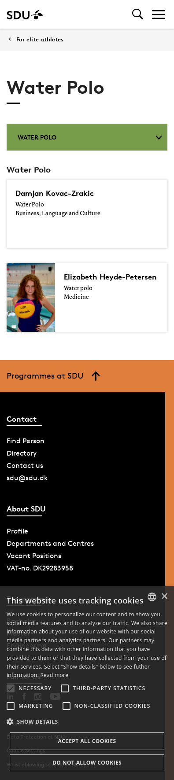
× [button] (164, 596)
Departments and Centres (50, 543)
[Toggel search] (137, 14)
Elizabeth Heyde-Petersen (110, 276)
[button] (10, 688)
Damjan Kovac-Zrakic (54, 193)
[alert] (87, 683)
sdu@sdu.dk (27, 478)
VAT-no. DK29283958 (40, 568)
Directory (22, 453)
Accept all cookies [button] (87, 741)
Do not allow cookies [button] (87, 762)
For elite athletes (39, 39)
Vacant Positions (34, 556)
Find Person (25, 441)
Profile (17, 531)
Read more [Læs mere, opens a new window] (54, 675)
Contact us (25, 465)
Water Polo (90, 137)
